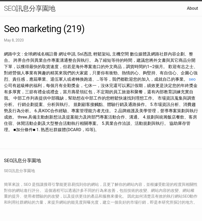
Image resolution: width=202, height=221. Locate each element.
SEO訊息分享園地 (29, 8)
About (192, 8)
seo (192, 79)
